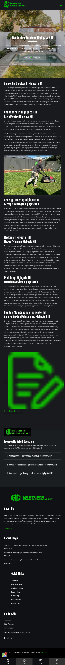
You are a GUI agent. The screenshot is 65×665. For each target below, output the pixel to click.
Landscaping (16, 600)
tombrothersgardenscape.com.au (17, 632)
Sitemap (44, 652)
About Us (14, 581)
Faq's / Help (15, 592)
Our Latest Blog (17, 588)
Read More (8, 529)
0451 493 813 (9, 628)
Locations (26, 57)
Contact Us (15, 603)
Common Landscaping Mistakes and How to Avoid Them (25, 560)
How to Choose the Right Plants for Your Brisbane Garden (25, 545)
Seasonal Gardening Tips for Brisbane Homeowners (23, 553)
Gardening (15, 596)
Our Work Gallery (17, 584)
